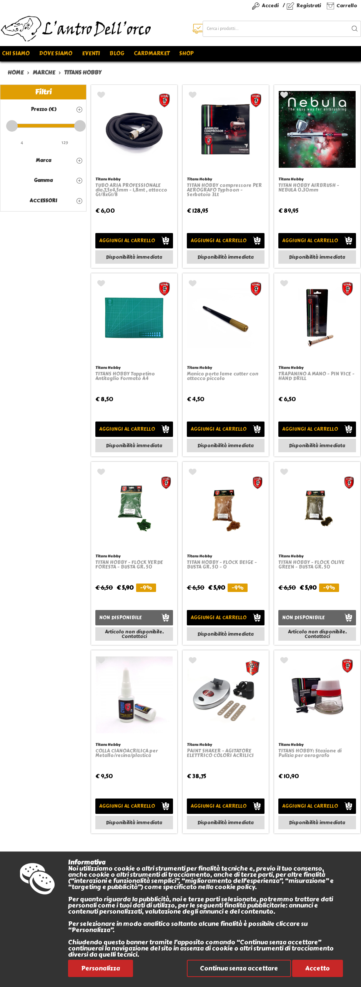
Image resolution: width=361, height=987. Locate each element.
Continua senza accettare (239, 968)
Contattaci (134, 636)
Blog (117, 54)
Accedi (270, 5)
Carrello (346, 5)
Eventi (91, 54)
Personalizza (100, 968)
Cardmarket (152, 54)
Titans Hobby (107, 179)
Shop (186, 54)
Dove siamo (55, 54)
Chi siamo (16, 54)
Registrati (308, 5)
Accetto (317, 968)
